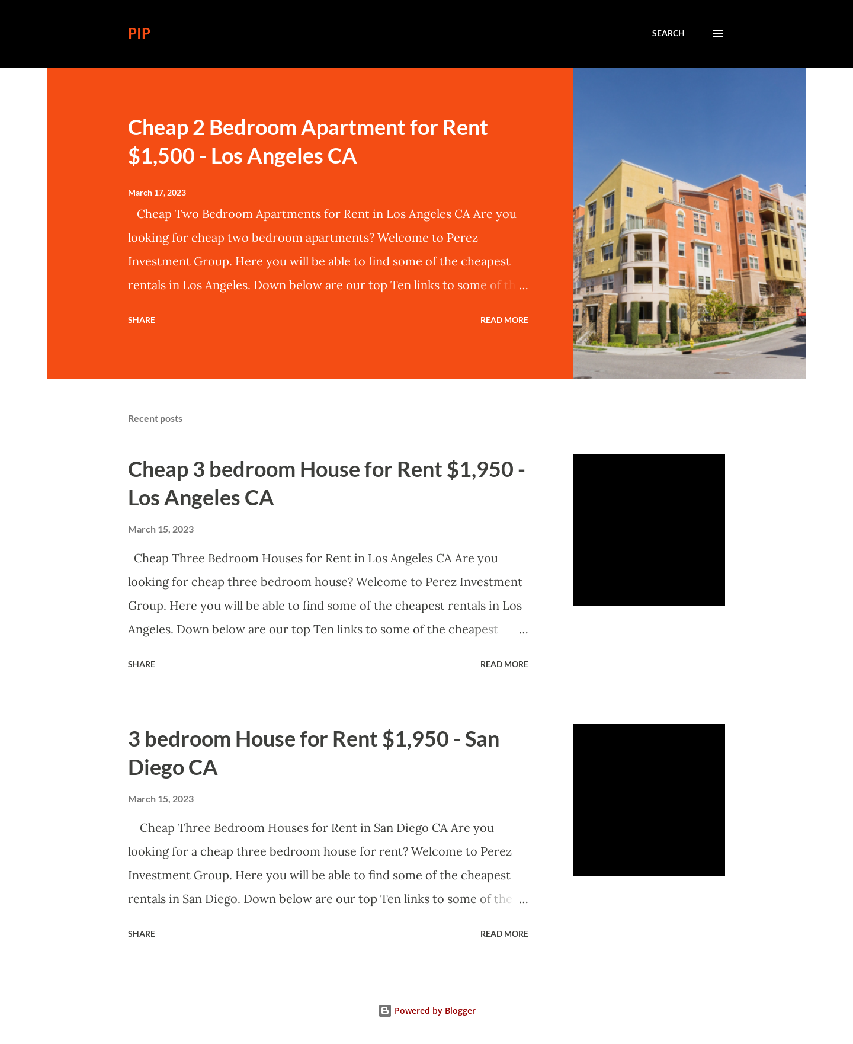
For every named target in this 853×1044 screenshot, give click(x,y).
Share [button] (141, 320)
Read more (504, 320)
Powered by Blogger (427, 1010)
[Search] (668, 33)
